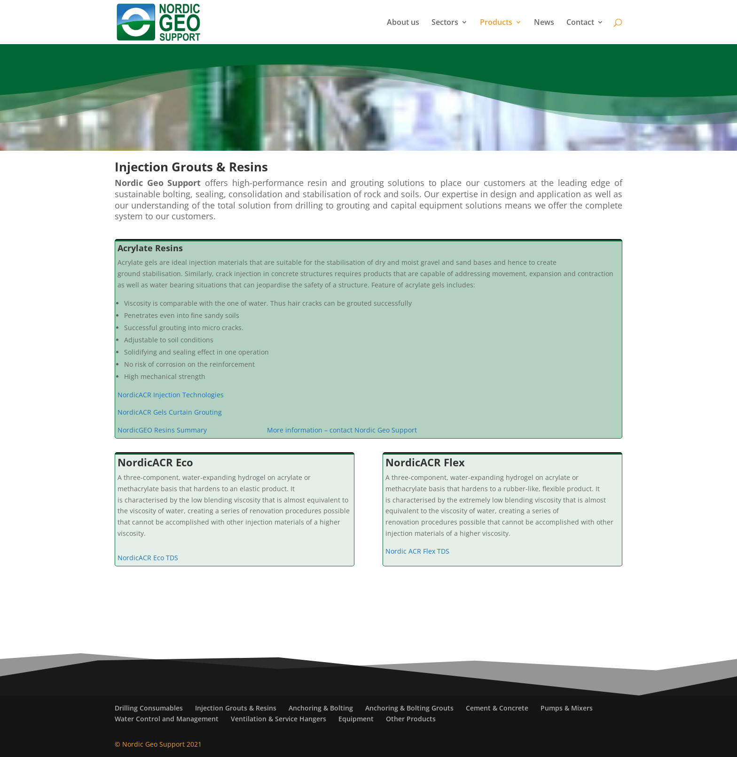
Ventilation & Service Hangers (278, 718)
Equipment (356, 718)
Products (496, 23)
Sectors (444, 23)
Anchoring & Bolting (321, 707)
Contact (580, 23)
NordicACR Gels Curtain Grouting (171, 412)
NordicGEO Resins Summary (162, 429)
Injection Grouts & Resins (235, 707)
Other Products (411, 718)
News (544, 23)
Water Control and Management (167, 718)
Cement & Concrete (497, 707)
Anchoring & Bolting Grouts (409, 707)
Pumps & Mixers (567, 707)
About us (403, 23)
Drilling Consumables (149, 707)
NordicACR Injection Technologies (171, 394)
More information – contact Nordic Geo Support (342, 429)
